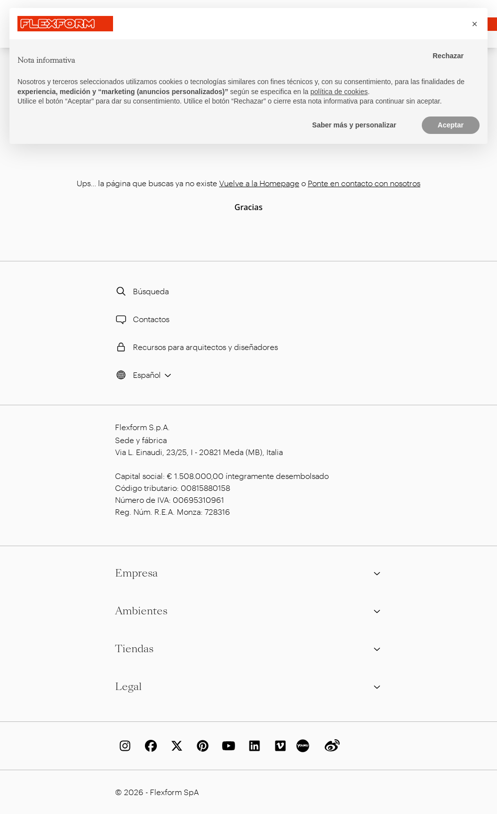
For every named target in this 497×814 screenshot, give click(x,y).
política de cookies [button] (339, 92)
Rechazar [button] (448, 56)
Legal (248, 686)
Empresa (248, 573)
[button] (475, 24)
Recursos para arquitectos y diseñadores (195, 347)
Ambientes (248, 610)
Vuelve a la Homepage (259, 183)
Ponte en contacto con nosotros (364, 183)
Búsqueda (141, 291)
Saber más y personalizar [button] (354, 125)
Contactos (141, 319)
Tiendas (248, 648)
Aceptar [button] (451, 125)
